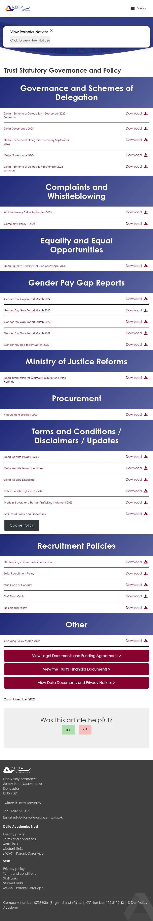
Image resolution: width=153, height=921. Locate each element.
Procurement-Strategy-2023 (20, 414)
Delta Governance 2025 (19, 128)
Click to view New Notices (30, 40)
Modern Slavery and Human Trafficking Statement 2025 (38, 502)
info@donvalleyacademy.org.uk (38, 817)
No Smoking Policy (15, 608)
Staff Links (10, 843)
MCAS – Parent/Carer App (23, 853)
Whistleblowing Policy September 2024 (28, 212)
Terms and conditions (19, 839)
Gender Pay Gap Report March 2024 (27, 299)
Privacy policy (14, 834)
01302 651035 (19, 811)
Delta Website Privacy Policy (21, 457)
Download (134, 113)
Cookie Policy (22, 525)
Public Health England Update (23, 491)
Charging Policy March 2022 (22, 641)
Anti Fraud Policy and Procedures (25, 514)
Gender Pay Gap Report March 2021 (27, 333)
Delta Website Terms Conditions (23, 468)
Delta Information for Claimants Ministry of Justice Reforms (35, 379)
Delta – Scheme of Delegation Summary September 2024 (36, 142)
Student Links (13, 848)
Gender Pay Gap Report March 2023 (27, 310)
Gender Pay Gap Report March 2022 (27, 322)
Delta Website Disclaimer (19, 479)
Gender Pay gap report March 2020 (26, 345)
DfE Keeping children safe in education (28, 562)
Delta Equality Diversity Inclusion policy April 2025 (35, 266)
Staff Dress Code (14, 596)
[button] (138, 8)
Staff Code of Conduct (18, 585)
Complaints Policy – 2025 (19, 224)
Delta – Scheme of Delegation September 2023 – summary (34, 168)
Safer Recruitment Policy (19, 573)
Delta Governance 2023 (19, 155)
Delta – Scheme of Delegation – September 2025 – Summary (35, 115)
